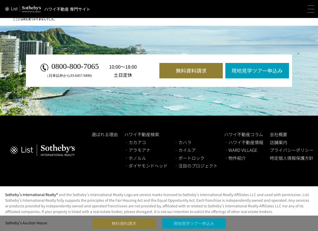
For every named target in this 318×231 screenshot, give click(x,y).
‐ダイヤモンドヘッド (146, 165)
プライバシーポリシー (291, 150)
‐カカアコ (135, 142)
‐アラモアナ (137, 150)
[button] (311, 9)
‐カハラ (182, 142)
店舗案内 (278, 142)
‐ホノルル (135, 158)
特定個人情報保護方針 (291, 158)
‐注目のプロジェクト (196, 165)
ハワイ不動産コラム (243, 134)
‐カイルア (185, 150)
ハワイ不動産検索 (141, 134)
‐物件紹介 (235, 158)
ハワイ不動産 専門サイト (67, 9)
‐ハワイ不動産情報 (243, 142)
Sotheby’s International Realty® (31, 194)
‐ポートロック (189, 158)
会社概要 (278, 134)
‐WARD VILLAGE (240, 150)
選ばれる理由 (105, 134)
